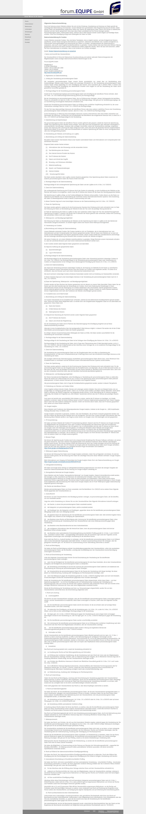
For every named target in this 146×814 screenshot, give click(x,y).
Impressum (87, 811)
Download (28, 37)
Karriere (27, 34)
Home (27, 21)
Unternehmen (29, 24)
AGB (94, 811)
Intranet (27, 39)
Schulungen (28, 31)
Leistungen (28, 29)
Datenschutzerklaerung (113, 811)
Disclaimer (101, 811)
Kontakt (27, 42)
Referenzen (28, 26)
